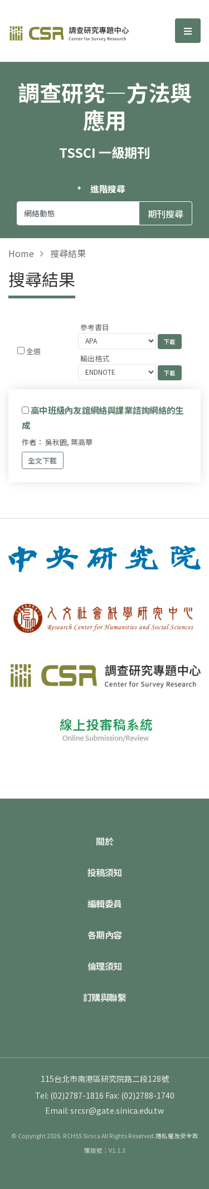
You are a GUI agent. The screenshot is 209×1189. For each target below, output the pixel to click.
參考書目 (94, 327)
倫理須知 (105, 966)
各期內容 (105, 934)
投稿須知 (105, 872)
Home (21, 253)
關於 (104, 841)
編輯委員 (105, 903)
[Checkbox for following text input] (21, 350)
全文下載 (42, 460)
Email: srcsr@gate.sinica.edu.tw (104, 1110)
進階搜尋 (107, 188)
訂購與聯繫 (105, 997)
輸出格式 (94, 358)
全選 (33, 351)
